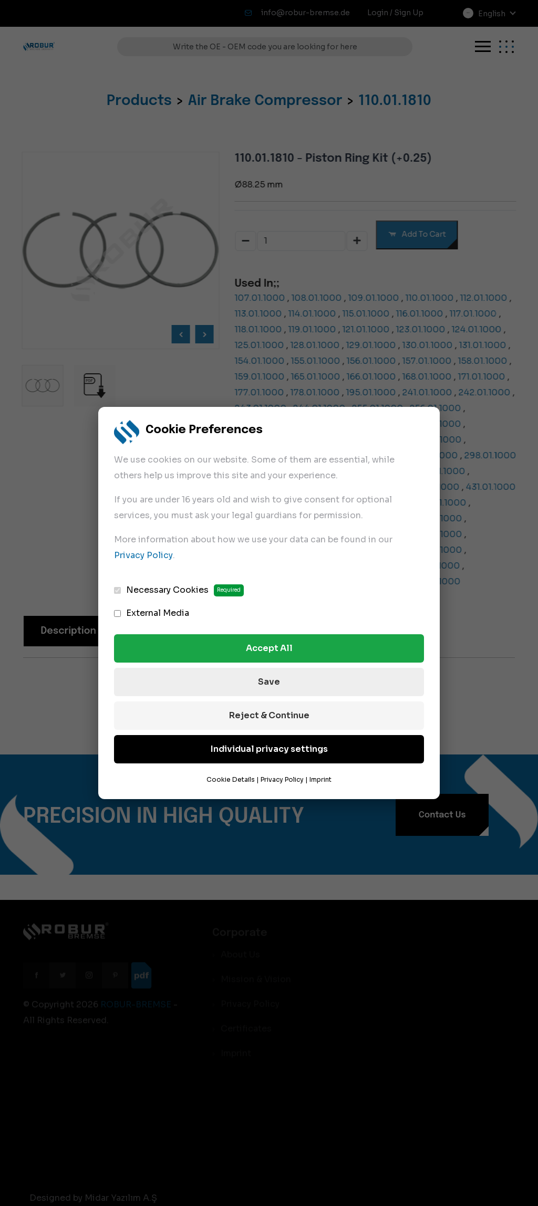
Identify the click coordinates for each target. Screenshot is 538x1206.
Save (269, 681)
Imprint (320, 779)
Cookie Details (230, 779)
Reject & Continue (269, 715)
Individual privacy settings (269, 748)
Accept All (269, 648)
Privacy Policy (143, 555)
